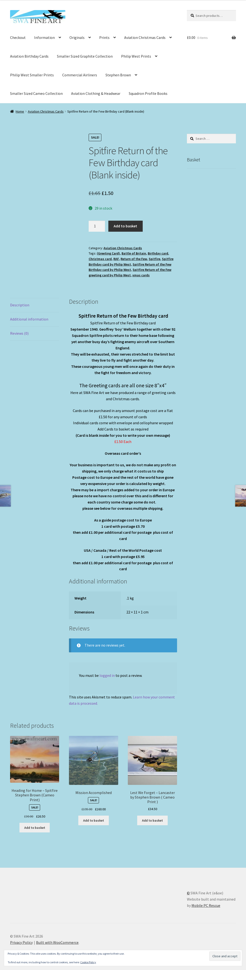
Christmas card (100, 259)
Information (44, 37)
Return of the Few (134, 259)
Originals (77, 37)
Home (20, 111)
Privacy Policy (21, 942)
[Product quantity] (97, 226)
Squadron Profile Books (148, 93)
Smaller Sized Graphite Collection (85, 56)
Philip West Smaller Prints (32, 75)
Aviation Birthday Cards (29, 56)
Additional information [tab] (29, 319)
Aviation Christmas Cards (145, 37)
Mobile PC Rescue (205, 905)
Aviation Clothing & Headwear (95, 93)
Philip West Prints (136, 56)
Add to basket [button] (34, 827)
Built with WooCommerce (57, 942)
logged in (107, 675)
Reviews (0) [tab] (19, 333)
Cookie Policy (88, 962)
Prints (104, 37)
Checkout (18, 37)
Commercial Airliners (79, 75)
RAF (116, 259)
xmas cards (141, 275)
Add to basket (125, 226)
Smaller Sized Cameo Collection (36, 93)
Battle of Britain (134, 253)
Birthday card (158, 253)
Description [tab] (19, 305)
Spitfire (154, 259)
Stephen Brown (118, 75)
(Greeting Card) (108, 253)
